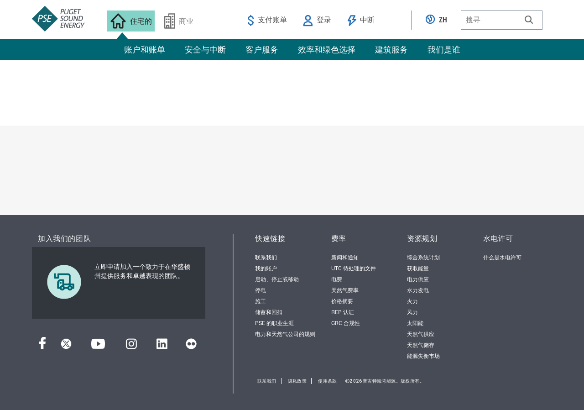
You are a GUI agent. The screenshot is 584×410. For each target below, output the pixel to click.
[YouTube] (98, 346)
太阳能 (415, 322)
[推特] (66, 346)
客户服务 (261, 49)
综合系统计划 (423, 257)
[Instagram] (131, 346)
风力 (412, 311)
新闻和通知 (345, 257)
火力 (412, 301)
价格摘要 (342, 301)
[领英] (161, 346)
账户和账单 (144, 49)
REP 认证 (342, 311)
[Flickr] (191, 346)
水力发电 (418, 290)
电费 (336, 279)
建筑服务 (391, 49)
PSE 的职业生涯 (274, 322)
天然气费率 (345, 290)
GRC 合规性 (345, 322)
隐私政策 (297, 381)
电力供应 (418, 279)
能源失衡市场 (423, 355)
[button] (528, 20)
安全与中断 (205, 49)
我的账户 (266, 268)
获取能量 (418, 268)
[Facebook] (42, 346)
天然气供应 (420, 333)
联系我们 (266, 257)
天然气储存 (420, 344)
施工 (260, 301)
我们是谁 (444, 49)
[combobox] (501, 20)
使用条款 (327, 381)
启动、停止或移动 (277, 279)
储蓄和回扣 (268, 311)
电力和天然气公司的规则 (285, 333)
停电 (260, 290)
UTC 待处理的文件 (353, 268)
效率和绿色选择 (326, 49)
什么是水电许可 (502, 257)
